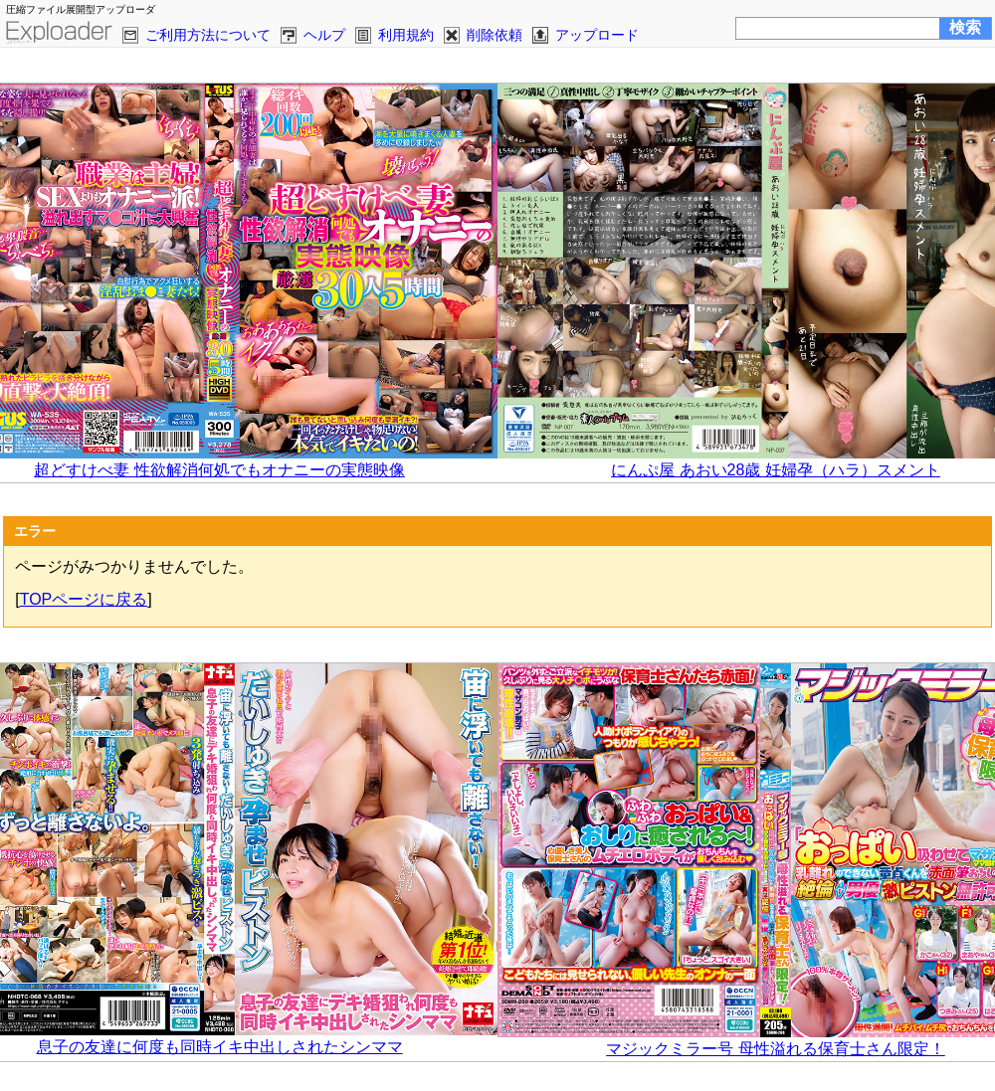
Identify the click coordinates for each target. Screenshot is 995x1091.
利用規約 (406, 35)
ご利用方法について (208, 35)
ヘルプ (324, 35)
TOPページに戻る (84, 599)
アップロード (597, 35)
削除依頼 (494, 35)
